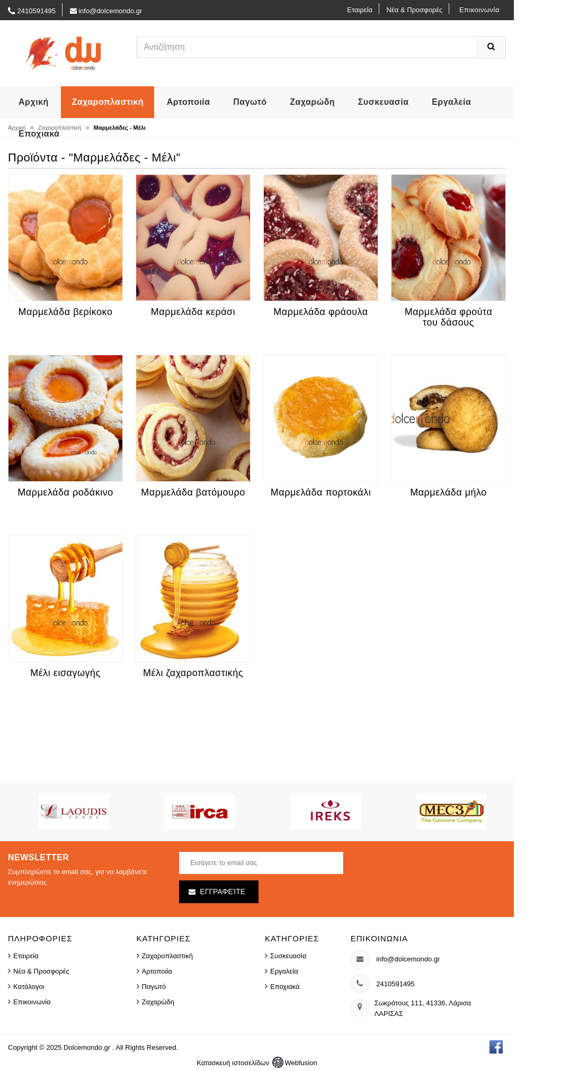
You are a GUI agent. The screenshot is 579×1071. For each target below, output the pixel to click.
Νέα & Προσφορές (415, 10)
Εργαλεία (451, 101)
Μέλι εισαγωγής (65, 673)
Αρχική (34, 101)
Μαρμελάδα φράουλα (320, 312)
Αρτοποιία (188, 101)
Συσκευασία (383, 101)
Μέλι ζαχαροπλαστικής (193, 673)
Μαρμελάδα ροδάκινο (65, 492)
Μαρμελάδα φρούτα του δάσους (449, 317)
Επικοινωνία (479, 10)
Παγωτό (249, 101)
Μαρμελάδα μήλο (448, 492)
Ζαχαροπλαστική (108, 101)
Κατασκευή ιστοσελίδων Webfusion (257, 1063)
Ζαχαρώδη (312, 101)
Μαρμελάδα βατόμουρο (193, 492)
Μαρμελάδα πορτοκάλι (321, 492)
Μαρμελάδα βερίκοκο (66, 312)
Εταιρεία (359, 10)
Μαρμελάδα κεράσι (193, 312)
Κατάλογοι (28, 987)
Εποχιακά (39, 133)
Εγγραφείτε (222, 891)
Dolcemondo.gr (88, 1047)
